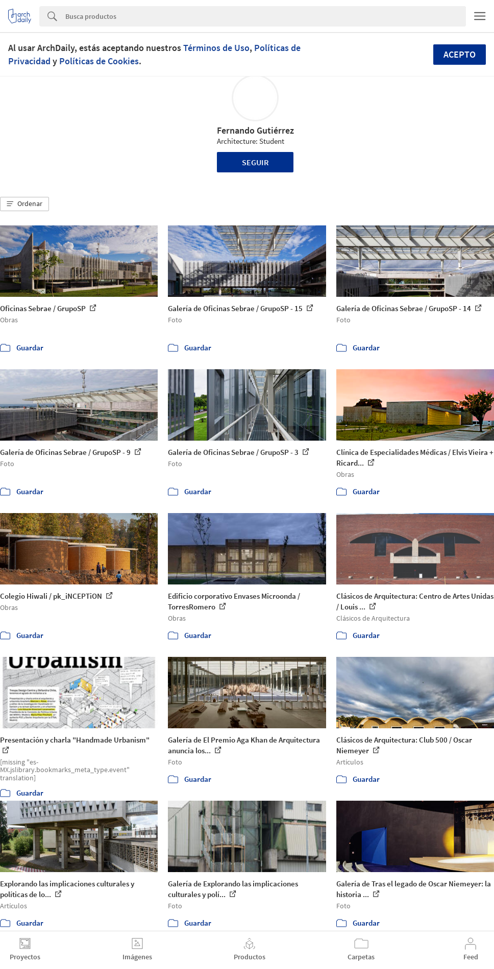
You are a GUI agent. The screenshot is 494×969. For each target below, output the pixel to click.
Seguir (255, 162)
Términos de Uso (216, 48)
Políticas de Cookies (99, 61)
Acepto (459, 54)
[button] (24, 204)
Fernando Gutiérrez (255, 130)
